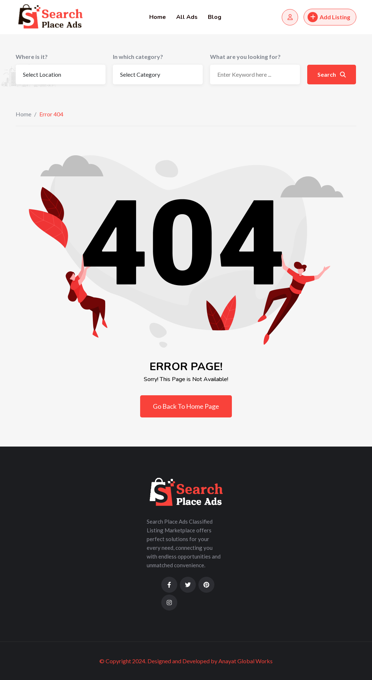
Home (157, 17)
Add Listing (329, 17)
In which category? (138, 56)
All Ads (187, 17)
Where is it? (32, 56)
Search (331, 74)
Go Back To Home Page (186, 406)
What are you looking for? (245, 56)
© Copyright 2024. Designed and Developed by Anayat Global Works (186, 660)
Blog (214, 17)
